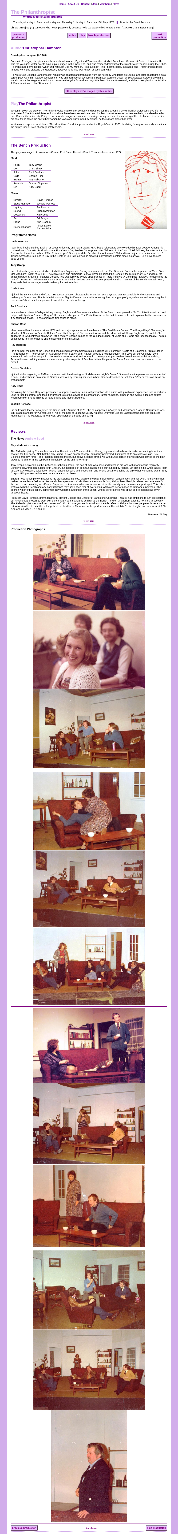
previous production (24, 1527)
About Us (73, 4)
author (72, 35)
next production (156, 1527)
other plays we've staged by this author (89, 91)
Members (105, 4)
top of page (89, 134)
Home (62, 4)
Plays (116, 4)
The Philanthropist (31, 104)
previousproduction (18, 36)
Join (95, 4)
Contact (85, 4)
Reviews (18, 431)
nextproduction (159, 36)
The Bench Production (31, 145)
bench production (99, 35)
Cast (14, 158)
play (82, 35)
